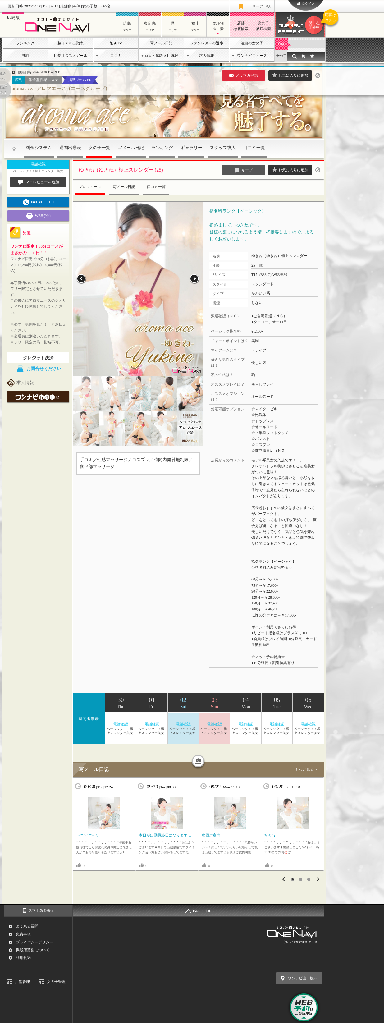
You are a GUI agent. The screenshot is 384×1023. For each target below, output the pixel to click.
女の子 (281, 56)
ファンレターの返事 (206, 43)
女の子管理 (56, 981)
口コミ (115, 55)
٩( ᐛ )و (269, 835)
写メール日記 (161, 43)
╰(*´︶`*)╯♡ (88, 835)
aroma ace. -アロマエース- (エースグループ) (59, 88)
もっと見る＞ (306, 769)
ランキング (25, 43)
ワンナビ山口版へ (303, 978)
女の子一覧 (99, 147)
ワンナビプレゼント (315, 25)
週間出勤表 (70, 147)
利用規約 (23, 958)
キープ (261, 6)
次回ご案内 (211, 835)
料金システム (39, 147)
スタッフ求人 (223, 147)
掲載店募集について (32, 950)
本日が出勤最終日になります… (165, 835)
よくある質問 (27, 926)
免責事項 (23, 934)
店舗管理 (22, 981)
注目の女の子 (252, 43)
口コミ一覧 (254, 147)
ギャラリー (191, 147)
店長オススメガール (70, 55)
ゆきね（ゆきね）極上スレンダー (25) (121, 169)
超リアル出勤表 (70, 43)
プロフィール (90, 187)
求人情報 (206, 55)
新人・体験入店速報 (161, 55)
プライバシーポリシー (34, 942)
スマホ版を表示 (41, 910)
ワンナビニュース (252, 55)
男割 (25, 55)
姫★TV (116, 43)
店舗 (281, 44)
